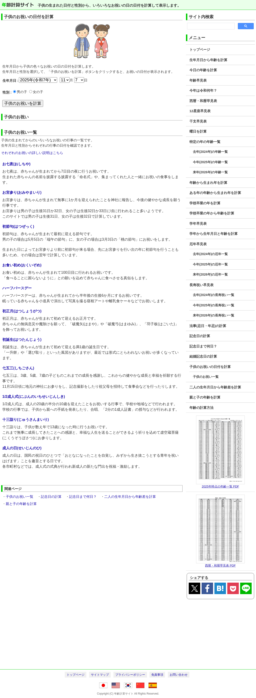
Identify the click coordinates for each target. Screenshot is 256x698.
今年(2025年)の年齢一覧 (210, 162)
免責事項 (157, 674)
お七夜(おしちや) (16, 164)
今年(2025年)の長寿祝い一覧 (213, 305)
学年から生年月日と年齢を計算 (213, 234)
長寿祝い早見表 (201, 285)
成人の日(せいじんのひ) (22, 448)
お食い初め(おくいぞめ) (22, 265)
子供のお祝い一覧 (206, 377)
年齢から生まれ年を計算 (208, 183)
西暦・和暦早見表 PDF (220, 565)
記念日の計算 (199, 336)
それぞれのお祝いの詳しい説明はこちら (32, 153)
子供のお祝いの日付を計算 (210, 367)
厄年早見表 (198, 244)
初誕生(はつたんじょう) (22, 340)
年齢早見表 (198, 80)
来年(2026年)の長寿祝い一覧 (213, 315)
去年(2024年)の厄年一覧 (210, 254)
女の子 (38, 92)
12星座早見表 (200, 111)
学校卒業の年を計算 (204, 203)
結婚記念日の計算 (203, 356)
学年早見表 (198, 223)
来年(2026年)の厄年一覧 (210, 274)
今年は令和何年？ (203, 90)
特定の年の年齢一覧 (204, 142)
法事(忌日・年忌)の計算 (207, 326)
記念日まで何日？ (203, 346)
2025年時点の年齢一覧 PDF (220, 486)
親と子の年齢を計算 (204, 397)
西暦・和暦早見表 (203, 101)
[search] (210, 26)
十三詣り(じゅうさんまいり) (25, 420)
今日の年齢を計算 (203, 70)
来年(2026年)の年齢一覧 (210, 172)
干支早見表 (198, 121)
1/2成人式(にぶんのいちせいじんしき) (33, 397)
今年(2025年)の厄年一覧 (210, 264)
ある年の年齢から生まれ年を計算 (215, 193)
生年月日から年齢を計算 (208, 60)
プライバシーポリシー (130, 674)
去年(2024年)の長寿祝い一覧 (213, 295)
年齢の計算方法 (201, 408)
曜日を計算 (198, 131)
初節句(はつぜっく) (18, 226)
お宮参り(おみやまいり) (22, 192)
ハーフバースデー (17, 288)
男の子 (22, 92)
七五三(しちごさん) (18, 368)
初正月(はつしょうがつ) (22, 311)
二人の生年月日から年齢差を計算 (215, 387)
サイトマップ (100, 674)
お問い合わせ (179, 674)
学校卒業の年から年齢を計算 (211, 213)
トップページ (199, 49)
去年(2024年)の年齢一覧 (210, 152)
